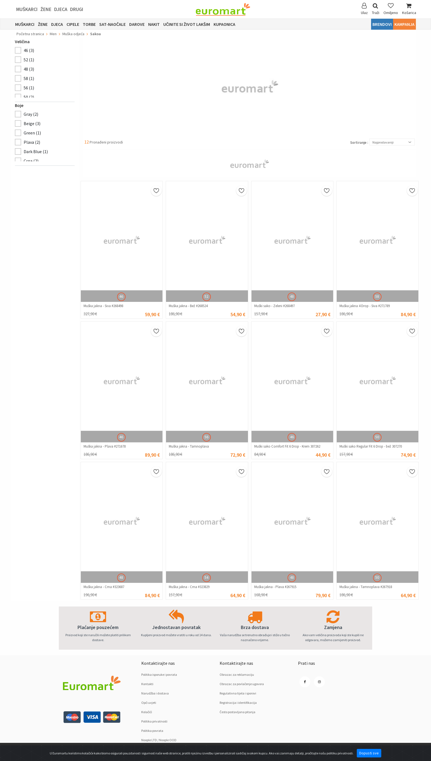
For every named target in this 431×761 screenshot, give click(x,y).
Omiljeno (390, 9)
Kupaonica (224, 24)
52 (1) (29, 59)
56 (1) (29, 87)
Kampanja (404, 24)
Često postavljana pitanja (237, 712)
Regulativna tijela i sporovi (238, 693)
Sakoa (95, 33)
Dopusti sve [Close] (369, 753)
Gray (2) (31, 114)
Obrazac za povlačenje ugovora (242, 684)
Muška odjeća (73, 33)
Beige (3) (32, 123)
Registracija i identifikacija (238, 703)
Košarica (409, 9)
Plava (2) (32, 142)
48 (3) (29, 69)
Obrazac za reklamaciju (237, 674)
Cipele (73, 24)
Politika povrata (152, 731)
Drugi (76, 9)
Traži (375, 9)
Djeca (60, 9)
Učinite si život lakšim (186, 24)
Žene (45, 9)
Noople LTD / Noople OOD (158, 740)
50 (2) (29, 97)
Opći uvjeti (148, 703)
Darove (137, 24)
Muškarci (27, 9)
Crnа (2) (31, 161)
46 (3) (29, 50)
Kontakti (147, 684)
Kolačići (146, 712)
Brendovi (382, 24)
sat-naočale (112, 24)
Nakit (154, 24)
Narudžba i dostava (155, 693)
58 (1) (29, 78)
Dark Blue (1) (36, 151)
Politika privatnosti (154, 721)
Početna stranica (30, 33)
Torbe (89, 24)
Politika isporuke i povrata (159, 674)
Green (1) (32, 133)
